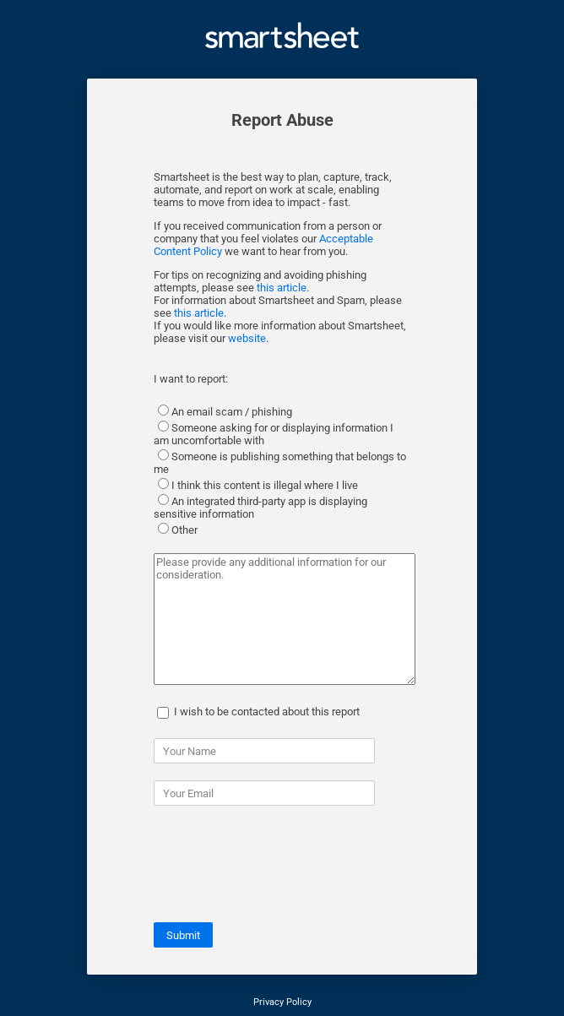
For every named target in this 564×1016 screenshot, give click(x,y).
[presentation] (282, 872)
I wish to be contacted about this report (267, 711)
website (247, 338)
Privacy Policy (282, 1002)
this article (281, 287)
